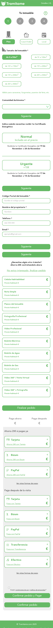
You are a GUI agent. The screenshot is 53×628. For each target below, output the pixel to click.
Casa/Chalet (26, 42)
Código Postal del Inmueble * (16, 196)
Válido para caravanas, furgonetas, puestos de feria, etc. (25, 93)
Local (44, 42)
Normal (26, 138)
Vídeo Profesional (12, 329)
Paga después (39, 419)
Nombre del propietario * (14, 207)
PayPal (15, 470)
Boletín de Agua (12, 353)
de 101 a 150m (11, 66)
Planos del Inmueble (13, 304)
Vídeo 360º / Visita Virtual (16, 378)
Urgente (26, 166)
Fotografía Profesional (15, 316)
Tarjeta (15, 440)
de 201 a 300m (40, 75)
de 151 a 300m (11, 75)
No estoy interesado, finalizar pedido (26, 271)
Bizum (14, 455)
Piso (8, 42)
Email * (5, 230)
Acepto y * (28, 590)
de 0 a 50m (11, 57)
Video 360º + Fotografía (16, 390)
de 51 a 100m (41, 57)
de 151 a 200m (40, 66)
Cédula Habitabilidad (14, 280)
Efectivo (16, 560)
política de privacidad (37, 590)
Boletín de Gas (11, 366)
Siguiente (26, 116)
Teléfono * (7, 219)
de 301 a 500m (11, 84)
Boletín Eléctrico (12, 341)
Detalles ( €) (46, 3)
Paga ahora (15, 419)
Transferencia (19, 545)
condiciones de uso (22, 590)
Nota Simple (10, 292)
